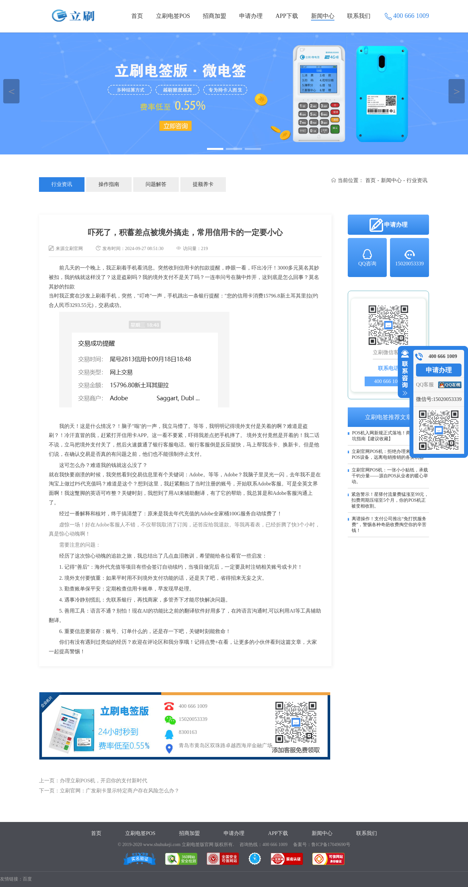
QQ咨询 (367, 257)
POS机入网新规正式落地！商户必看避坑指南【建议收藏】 (390, 435)
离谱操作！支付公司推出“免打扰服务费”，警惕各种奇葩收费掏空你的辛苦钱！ (389, 524)
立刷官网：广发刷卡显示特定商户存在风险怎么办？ (119, 790)
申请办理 (251, 16)
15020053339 (409, 257)
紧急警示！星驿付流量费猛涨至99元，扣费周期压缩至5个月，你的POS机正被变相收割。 (390, 500)
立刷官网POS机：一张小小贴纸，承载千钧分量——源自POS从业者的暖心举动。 (390, 476)
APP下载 (287, 16)
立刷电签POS (173, 16)
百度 (27, 879)
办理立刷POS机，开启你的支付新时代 (103, 780)
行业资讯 (61, 184)
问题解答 (156, 184)
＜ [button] (11, 91)
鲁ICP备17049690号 (330, 844)
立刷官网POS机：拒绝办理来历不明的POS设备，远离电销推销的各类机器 (390, 454)
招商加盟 (214, 16)
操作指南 (108, 184)
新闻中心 (322, 16)
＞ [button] (456, 91)
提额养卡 (203, 184)
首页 (137, 16)
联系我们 (358, 16)
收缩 (404, 373)
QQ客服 (425, 384)
